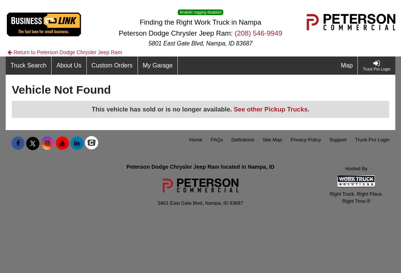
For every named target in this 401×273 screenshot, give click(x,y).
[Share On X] (32, 143)
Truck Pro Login (372, 140)
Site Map (272, 140)
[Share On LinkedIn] (77, 143)
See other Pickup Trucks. (272, 109)
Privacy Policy (305, 140)
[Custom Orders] (112, 65)
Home (195, 140)
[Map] (347, 65)
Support (338, 140)
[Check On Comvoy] (91, 143)
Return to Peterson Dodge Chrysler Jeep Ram (65, 52)
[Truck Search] (29, 65)
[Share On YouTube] (62, 143)
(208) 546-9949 (258, 33)
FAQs (217, 140)
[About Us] (69, 65)
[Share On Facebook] (18, 143)
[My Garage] (158, 65)
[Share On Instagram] (47, 143)
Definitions (242, 140)
